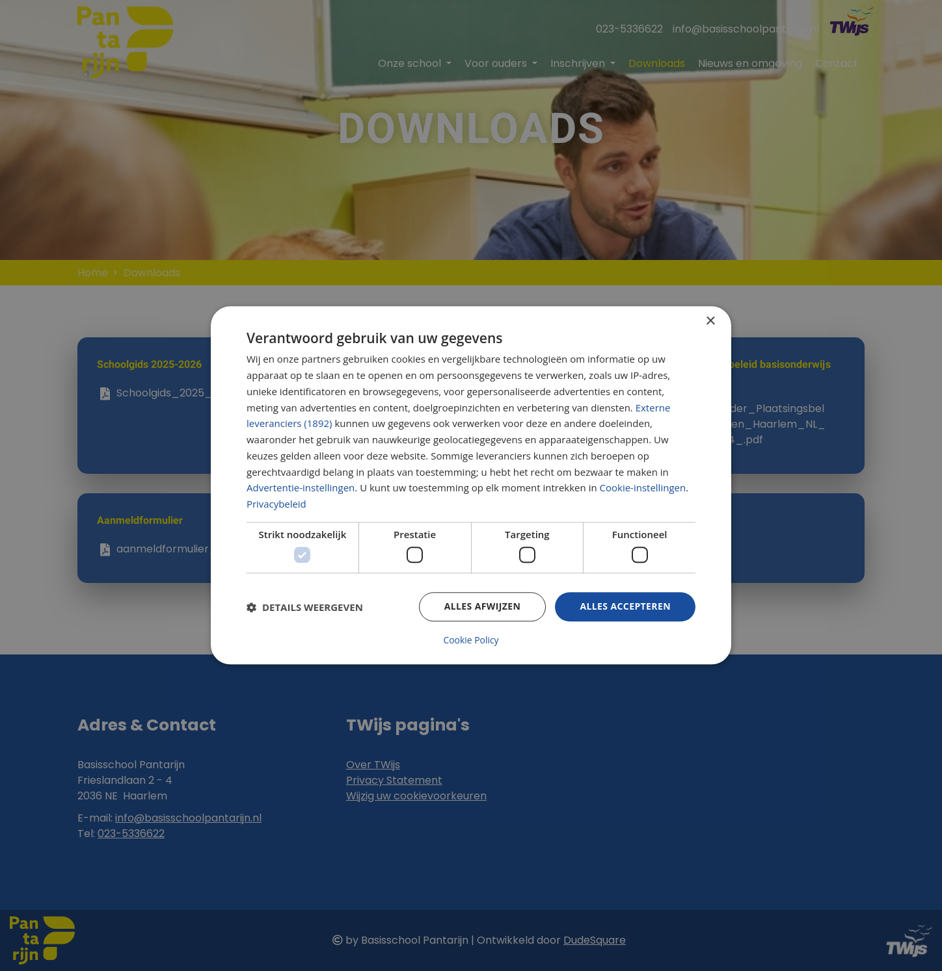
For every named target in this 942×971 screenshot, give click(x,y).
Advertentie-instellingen (301, 488)
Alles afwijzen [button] (482, 607)
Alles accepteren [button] (625, 607)
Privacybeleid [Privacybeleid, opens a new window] (276, 504)
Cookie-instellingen (643, 488)
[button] (305, 607)
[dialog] (471, 485)
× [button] (710, 321)
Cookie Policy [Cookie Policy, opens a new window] (471, 641)
